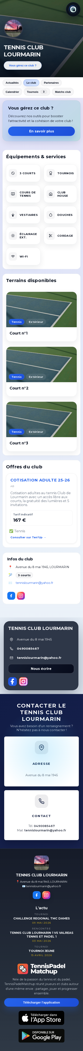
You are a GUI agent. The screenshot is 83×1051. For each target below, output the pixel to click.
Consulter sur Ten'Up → (28, 537)
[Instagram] (21, 596)
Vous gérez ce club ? (22, 65)
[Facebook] (11, 596)
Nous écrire (41, 669)
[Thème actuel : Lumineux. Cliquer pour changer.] (73, 9)
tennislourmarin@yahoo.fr (34, 583)
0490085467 (28, 649)
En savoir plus (41, 131)
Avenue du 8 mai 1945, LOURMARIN (42, 567)
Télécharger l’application (41, 1002)
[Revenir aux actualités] (13, 28)
